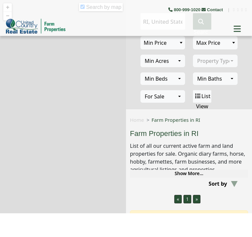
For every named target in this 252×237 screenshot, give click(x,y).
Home (137, 120)
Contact (212, 9)
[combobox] (162, 61)
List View (202, 96)
